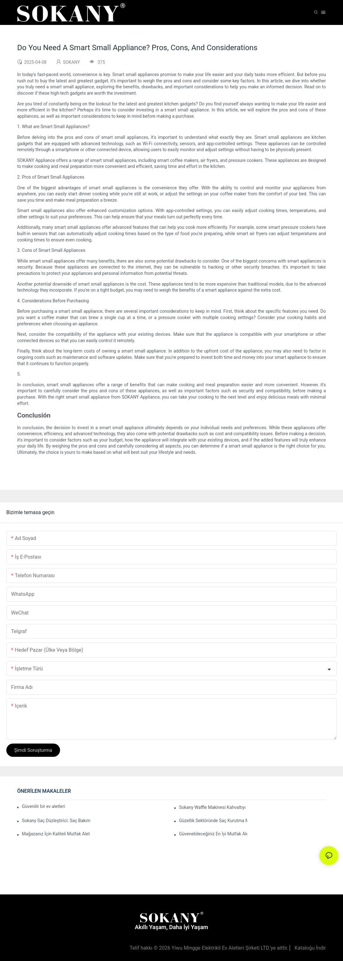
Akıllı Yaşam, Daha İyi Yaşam (171, 927)
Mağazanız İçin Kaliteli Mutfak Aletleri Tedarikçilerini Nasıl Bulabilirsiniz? (56, 833)
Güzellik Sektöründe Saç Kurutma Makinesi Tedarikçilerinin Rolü (213, 820)
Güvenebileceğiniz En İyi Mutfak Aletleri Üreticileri (213, 833)
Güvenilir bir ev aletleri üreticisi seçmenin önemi (44, 806)
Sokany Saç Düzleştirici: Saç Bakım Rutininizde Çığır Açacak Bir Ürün (56, 820)
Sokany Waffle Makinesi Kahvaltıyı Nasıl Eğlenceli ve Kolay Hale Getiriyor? (213, 807)
